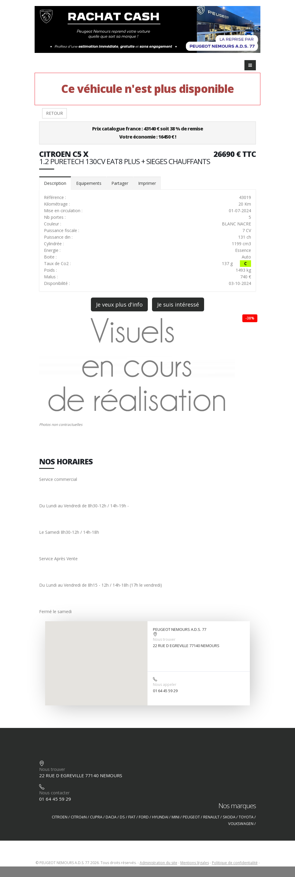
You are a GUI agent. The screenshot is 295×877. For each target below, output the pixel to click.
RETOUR (54, 113)
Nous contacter (54, 793)
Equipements (88, 183)
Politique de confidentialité (235, 862)
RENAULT (211, 817)
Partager (119, 183)
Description (55, 183)
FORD (144, 817)
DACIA (111, 817)
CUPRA (96, 817)
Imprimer (147, 183)
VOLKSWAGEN (240, 823)
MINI (175, 817)
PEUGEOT (191, 817)
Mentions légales (194, 862)
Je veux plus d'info (119, 304)
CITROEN (59, 817)
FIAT (131, 817)
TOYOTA (246, 817)
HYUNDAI (160, 817)
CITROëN (79, 817)
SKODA (229, 817)
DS (122, 817)
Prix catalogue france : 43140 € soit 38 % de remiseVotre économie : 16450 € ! (147, 132)
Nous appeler (164, 684)
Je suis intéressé (178, 304)
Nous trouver (164, 639)
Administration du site (158, 862)
